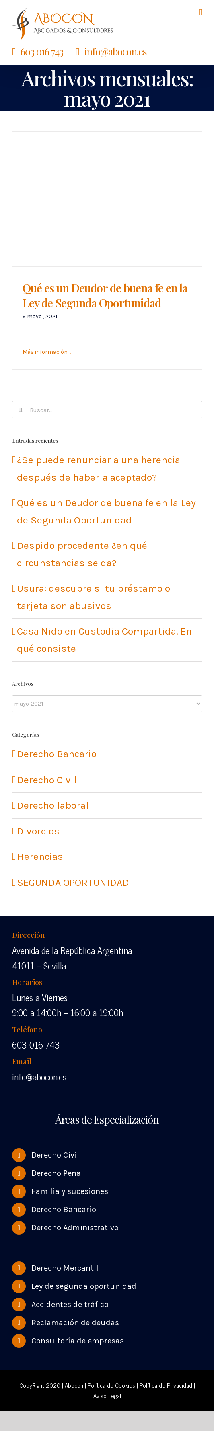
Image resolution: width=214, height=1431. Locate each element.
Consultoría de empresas (77, 1340)
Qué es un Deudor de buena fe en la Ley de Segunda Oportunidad (105, 295)
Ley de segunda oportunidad (83, 1286)
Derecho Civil (47, 780)
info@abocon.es (115, 51)
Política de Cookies (111, 1385)
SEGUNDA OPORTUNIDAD (73, 882)
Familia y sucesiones (69, 1191)
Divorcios (38, 831)
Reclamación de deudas (75, 1322)
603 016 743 (42, 51)
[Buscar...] (107, 409)
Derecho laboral (53, 805)
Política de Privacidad (166, 1385)
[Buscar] (20, 409)
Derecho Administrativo (75, 1227)
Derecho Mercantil (65, 1268)
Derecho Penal (57, 1173)
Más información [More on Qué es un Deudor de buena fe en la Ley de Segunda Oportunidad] (45, 352)
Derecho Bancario (57, 754)
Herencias (40, 856)
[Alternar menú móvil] (200, 12)
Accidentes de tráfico (70, 1304)
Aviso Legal (107, 1396)
